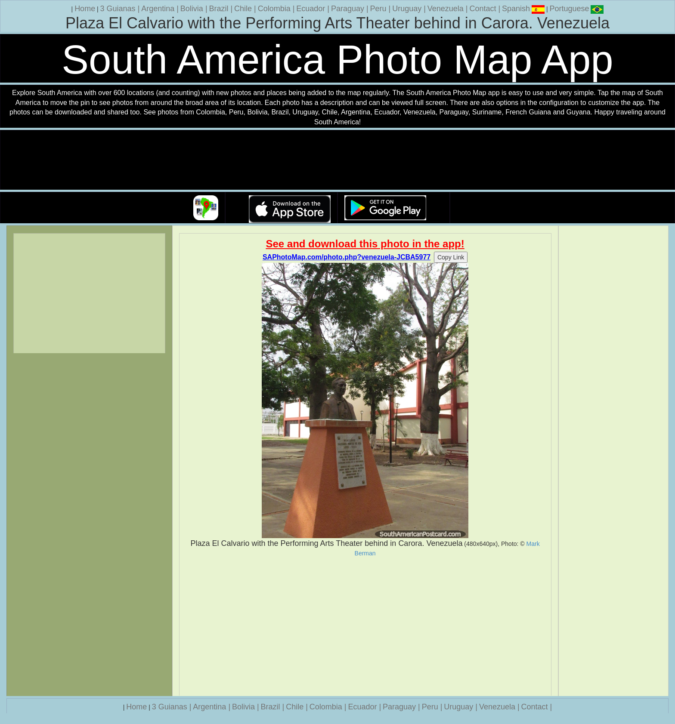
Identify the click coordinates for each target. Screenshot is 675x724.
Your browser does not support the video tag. (337, 160)
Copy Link (450, 257)
